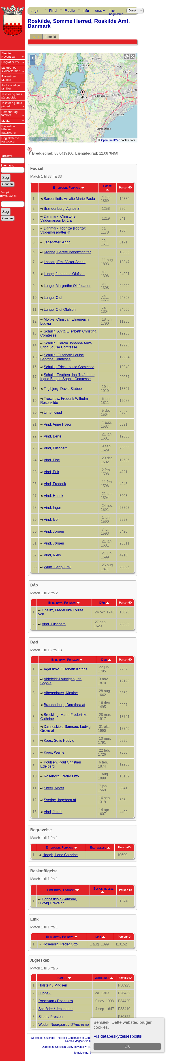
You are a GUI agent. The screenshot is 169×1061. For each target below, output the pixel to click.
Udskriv (100, 10)
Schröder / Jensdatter (56, 1009)
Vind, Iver (51, 519)
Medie (69, 11)
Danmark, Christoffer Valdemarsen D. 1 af (58, 218)
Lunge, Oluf (53, 298)
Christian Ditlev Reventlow (70, 1046)
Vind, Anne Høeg (57, 424)
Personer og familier (9, 113)
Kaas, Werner (55, 752)
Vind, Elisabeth (56, 448)
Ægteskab (104, 978)
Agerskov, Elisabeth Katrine (66, 669)
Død (106, 659)
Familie (64, 978)
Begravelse (100, 847)
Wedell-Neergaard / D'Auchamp (64, 1024)
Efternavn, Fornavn (68, 187)
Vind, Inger (52, 508)
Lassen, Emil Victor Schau (65, 262)
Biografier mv (10, 62)
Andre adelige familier (10, 87)
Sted (36, 37)
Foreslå (50, 37)
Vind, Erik (51, 472)
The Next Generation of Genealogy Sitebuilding (84, 1037)
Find (53, 11)
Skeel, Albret (54, 788)
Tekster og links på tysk (11, 104)
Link (100, 936)
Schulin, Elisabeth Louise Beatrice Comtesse (62, 357)
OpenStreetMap (110, 140)
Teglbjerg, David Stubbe (63, 389)
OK (127, 1046)
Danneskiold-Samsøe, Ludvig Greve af (57, 901)
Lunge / (45, 993)
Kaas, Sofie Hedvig (59, 740)
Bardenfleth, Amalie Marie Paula (69, 199)
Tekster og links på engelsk (11, 95)
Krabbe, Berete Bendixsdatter (67, 252)
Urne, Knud (53, 412)
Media (5, 120)
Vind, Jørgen (54, 531)
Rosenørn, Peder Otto (61, 776)
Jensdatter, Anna (57, 242)
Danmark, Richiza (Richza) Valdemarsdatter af (63, 230)
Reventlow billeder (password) (8, 129)
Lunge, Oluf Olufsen (60, 309)
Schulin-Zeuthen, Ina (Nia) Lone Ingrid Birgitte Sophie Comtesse (67, 377)
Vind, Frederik (55, 484)
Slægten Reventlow (8, 55)
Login (34, 11)
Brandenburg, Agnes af (62, 208)
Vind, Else (52, 460)
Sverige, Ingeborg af (60, 800)
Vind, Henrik (53, 496)
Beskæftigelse (103, 890)
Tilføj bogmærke (116, 11)
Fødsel (108, 187)
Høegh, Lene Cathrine (60, 855)
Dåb (104, 602)
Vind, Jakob (53, 812)
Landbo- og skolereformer (10, 69)
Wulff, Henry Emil (57, 567)
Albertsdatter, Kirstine (61, 693)
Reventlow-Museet (8, 78)
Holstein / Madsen (53, 985)
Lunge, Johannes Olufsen (64, 274)
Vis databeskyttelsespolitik (118, 1036)
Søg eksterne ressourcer (10, 139)
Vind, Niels (52, 555)
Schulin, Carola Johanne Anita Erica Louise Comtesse (66, 345)
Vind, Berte (53, 436)
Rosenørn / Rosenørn (56, 1001)
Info (86, 11)
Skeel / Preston (51, 1017)
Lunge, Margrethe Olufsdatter (67, 286)
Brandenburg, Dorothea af (64, 705)
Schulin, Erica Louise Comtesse (69, 367)
